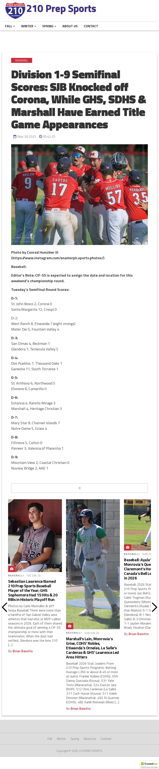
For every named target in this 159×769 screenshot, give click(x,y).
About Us (70, 29)
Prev (4, 610)
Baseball (21, 64)
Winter (27, 29)
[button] (149, 765)
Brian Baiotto (23, 654)
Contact (91, 29)
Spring (47, 29)
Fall (8, 29)
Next (154, 610)
